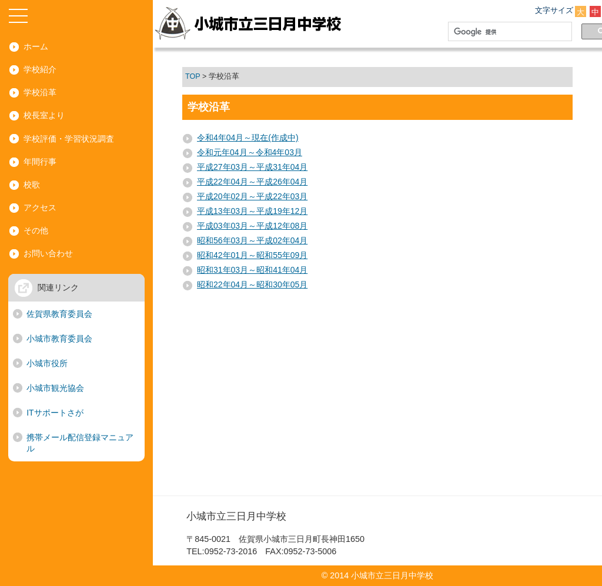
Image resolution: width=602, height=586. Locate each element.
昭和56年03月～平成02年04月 (252, 240)
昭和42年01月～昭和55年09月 (252, 255)
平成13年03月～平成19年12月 (252, 211)
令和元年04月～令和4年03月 (249, 152)
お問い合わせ (48, 253)
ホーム (36, 46)
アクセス (40, 207)
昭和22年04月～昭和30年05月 (252, 284)
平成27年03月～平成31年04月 (252, 167)
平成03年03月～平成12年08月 (252, 225)
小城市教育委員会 (59, 338)
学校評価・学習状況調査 (69, 138)
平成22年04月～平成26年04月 (252, 181)
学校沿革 (40, 92)
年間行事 (40, 161)
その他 (36, 230)
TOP (192, 76)
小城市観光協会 (55, 388)
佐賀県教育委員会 (59, 314)
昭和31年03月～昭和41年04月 (252, 269)
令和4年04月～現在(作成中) (248, 137)
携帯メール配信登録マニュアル (79, 443)
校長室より (44, 115)
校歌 (32, 184)
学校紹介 (40, 69)
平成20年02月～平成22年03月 (252, 196)
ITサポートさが (54, 412)
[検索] (507, 31)
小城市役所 (47, 363)
